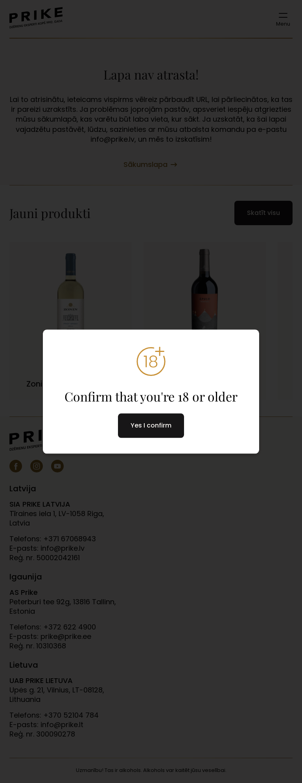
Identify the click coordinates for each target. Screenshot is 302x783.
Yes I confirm (151, 425)
